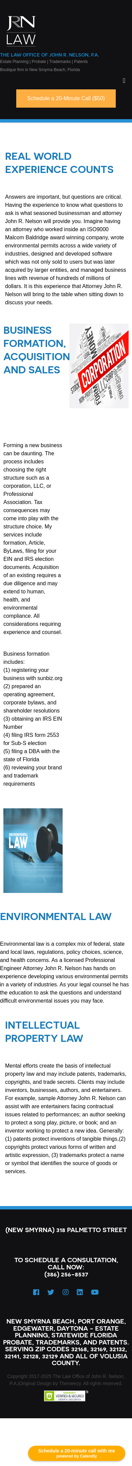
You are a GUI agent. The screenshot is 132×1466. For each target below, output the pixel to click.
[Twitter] (51, 1292)
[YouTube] (95, 1292)
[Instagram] (65, 1292)
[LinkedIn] (79, 1292)
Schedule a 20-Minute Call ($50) (66, 98)
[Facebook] (36, 1292)
